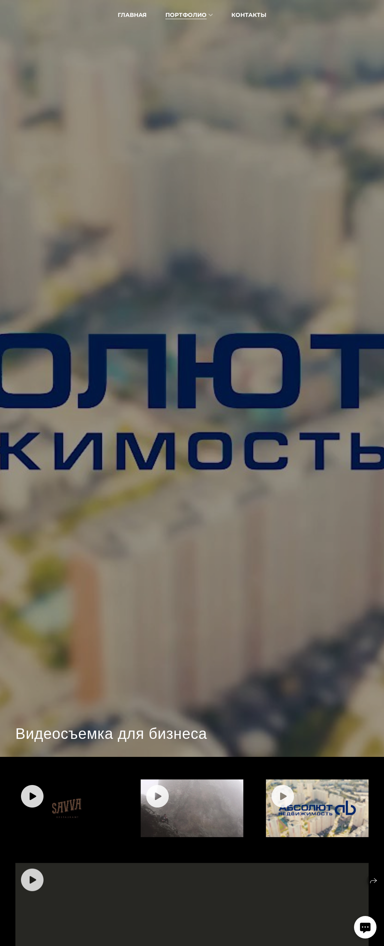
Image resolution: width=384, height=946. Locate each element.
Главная (132, 14)
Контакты (248, 14)
